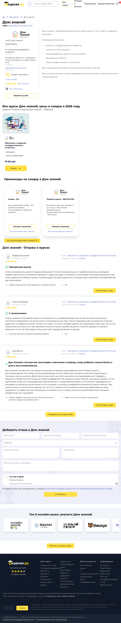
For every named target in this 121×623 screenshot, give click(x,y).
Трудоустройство (105, 4)
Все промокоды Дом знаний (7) (22, 240)
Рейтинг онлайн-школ (60, 546)
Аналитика (45, 579)
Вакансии (105, 571)
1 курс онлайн (11, 79)
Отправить (60, 494)
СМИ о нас (105, 574)
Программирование (50, 568)
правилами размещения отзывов (95, 489)
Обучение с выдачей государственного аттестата (91, 255)
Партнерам (105, 568)
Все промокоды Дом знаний (22, 231)
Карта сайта (106, 585)
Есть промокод (15, 89)
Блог (82, 579)
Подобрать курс (88, 582)
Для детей (65, 570)
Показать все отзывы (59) (60, 414)
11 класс (81, 258)
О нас (103, 582)
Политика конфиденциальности (18, 620)
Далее (16, 168)
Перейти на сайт (21, 96)
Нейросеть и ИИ (48, 565)
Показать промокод (22, 226)
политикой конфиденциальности (61, 489)
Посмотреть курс (104, 290)
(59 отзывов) (23, 84)
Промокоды (90, 4)
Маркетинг (65, 562)
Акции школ (86, 576)
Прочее (64, 587)
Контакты (104, 565)
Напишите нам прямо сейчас (60, 596)
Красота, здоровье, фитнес (65, 576)
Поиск (22, 608)
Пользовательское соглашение (51, 620)
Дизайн (44, 576)
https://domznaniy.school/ (20, 26)
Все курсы (66, 3)
